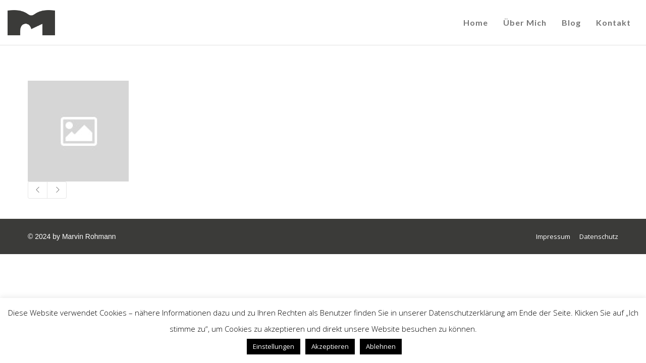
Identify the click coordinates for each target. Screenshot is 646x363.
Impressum (553, 236)
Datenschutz (598, 236)
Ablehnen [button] (381, 346)
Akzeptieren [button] (330, 346)
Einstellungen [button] (273, 346)
